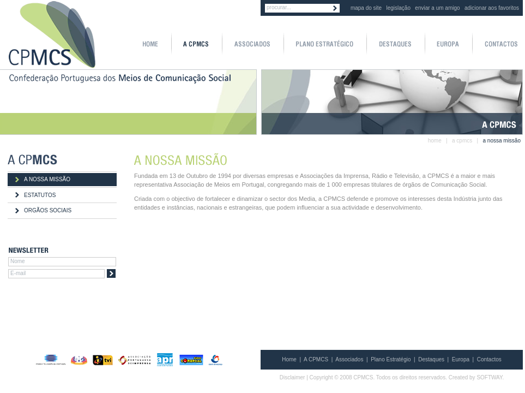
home (435, 141)
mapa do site (366, 8)
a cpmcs (462, 141)
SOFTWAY (489, 377)
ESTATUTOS (40, 195)
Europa (460, 359)
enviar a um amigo (437, 8)
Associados (349, 359)
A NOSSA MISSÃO (47, 179)
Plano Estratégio (391, 359)
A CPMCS (316, 359)
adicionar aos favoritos (491, 8)
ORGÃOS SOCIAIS (47, 210)
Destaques (431, 359)
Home (289, 359)
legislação (399, 8)
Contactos (489, 359)
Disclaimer (292, 377)
